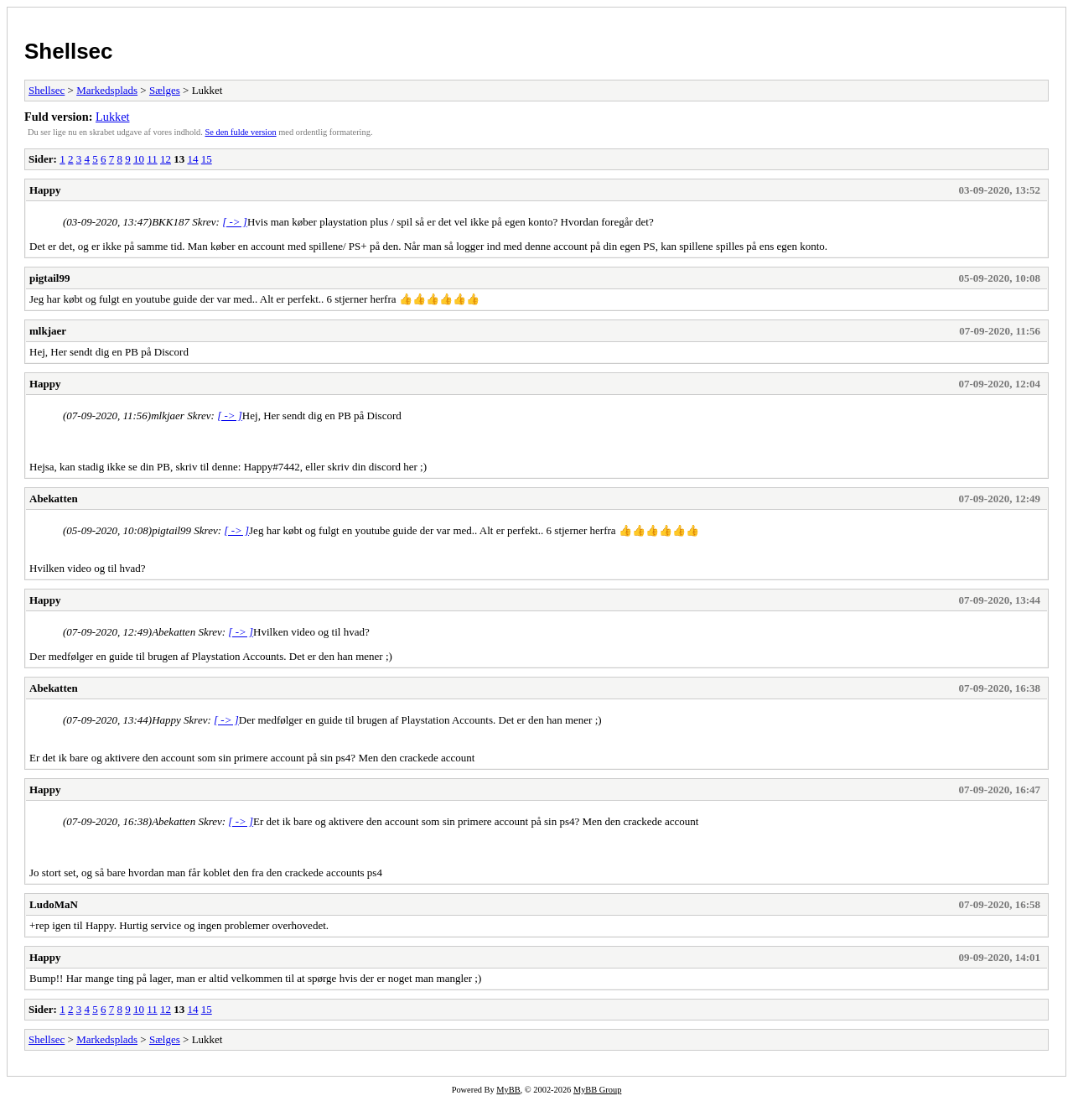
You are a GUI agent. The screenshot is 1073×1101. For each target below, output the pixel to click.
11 (152, 159)
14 (192, 159)
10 (138, 159)
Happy (45, 190)
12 (165, 159)
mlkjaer (47, 331)
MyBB (508, 1089)
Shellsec (68, 51)
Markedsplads (106, 90)
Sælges (164, 90)
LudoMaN (53, 904)
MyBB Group (597, 1089)
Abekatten (53, 498)
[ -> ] (234, 222)
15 (206, 159)
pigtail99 (49, 278)
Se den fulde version (241, 132)
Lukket (113, 116)
